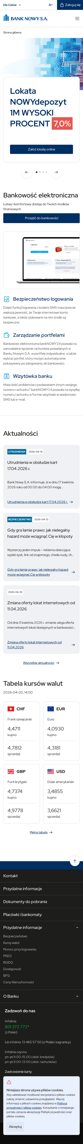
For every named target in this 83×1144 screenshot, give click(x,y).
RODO (8, 962)
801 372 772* (17, 1026)
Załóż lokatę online (50, 149)
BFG (6, 975)
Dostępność (12, 969)
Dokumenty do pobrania (25, 901)
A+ (52, 4)
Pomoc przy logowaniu (19, 949)
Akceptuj (15, 1127)
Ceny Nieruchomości (18, 982)
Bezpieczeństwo (15, 936)
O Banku (41, 996)
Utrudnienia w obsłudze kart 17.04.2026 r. (40, 502)
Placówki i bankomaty (22, 914)
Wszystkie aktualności (41, 662)
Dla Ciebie (12, 4)
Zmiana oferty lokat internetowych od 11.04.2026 (41, 644)
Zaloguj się (70, 4)
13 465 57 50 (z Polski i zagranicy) (46, 1042)
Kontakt (10, 875)
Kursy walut (11, 943)
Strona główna (12, 32)
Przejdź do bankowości (41, 218)
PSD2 (7, 956)
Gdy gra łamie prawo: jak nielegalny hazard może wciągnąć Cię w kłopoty (41, 572)
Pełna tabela (41, 832)
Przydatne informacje (22, 888)
